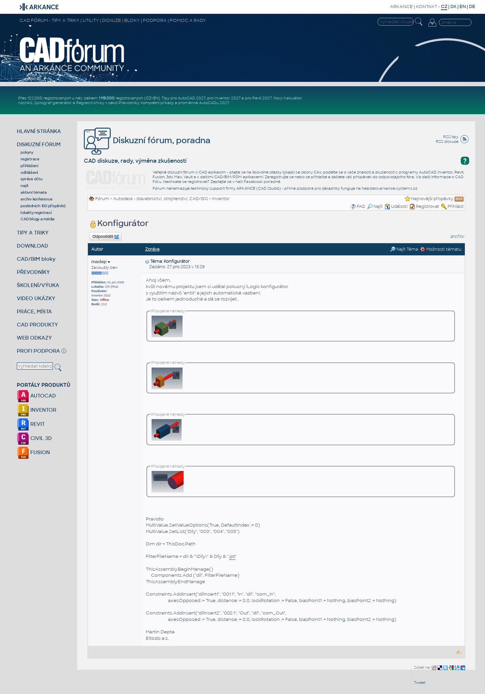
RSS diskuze (447, 141)
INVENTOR (36, 410)
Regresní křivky (90, 102)
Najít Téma (404, 249)
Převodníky (129, 102)
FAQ (361, 206)
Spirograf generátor (53, 102)
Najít (375, 206)
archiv (457, 236)
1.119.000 (107, 98)
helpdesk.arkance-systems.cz (389, 188)
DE (472, 6)
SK (453, 6)
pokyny (27, 152)
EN (462, 6)
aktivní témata (34, 192)
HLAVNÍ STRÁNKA (39, 131)
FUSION (33, 452)
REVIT (31, 424)
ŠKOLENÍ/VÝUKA (38, 285)
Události (396, 206)
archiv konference (37, 199)
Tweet (419, 682)
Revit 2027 (262, 98)
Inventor (221, 198)
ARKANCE (401, 6)
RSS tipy (450, 136)
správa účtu (31, 179)
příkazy (167, 102)
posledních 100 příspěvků (43, 205)
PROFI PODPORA (38, 351)
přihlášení (29, 165)
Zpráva (152, 249)
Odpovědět (105, 237)
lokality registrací (36, 212)
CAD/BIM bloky (36, 259)
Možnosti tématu (440, 249)
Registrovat (427, 206)
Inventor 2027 (227, 98)
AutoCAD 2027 (191, 98)
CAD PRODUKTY (37, 324)
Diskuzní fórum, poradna (147, 140)
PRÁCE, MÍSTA (34, 311)
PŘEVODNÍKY (33, 272)
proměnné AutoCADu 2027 (203, 102)
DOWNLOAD (32, 246)
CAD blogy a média (38, 219)
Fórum (102, 198)
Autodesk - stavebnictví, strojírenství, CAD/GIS (160, 198)
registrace (30, 159)
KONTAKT (426, 6)
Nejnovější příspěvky (432, 198)
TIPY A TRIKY (32, 232)
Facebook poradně (262, 181)
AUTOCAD (36, 395)
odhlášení (29, 172)
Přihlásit (456, 206)
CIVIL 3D (34, 438)
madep (100, 261)
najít (25, 185)
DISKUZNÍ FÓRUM (39, 144)
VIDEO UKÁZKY (36, 298)
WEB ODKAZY (34, 338)
